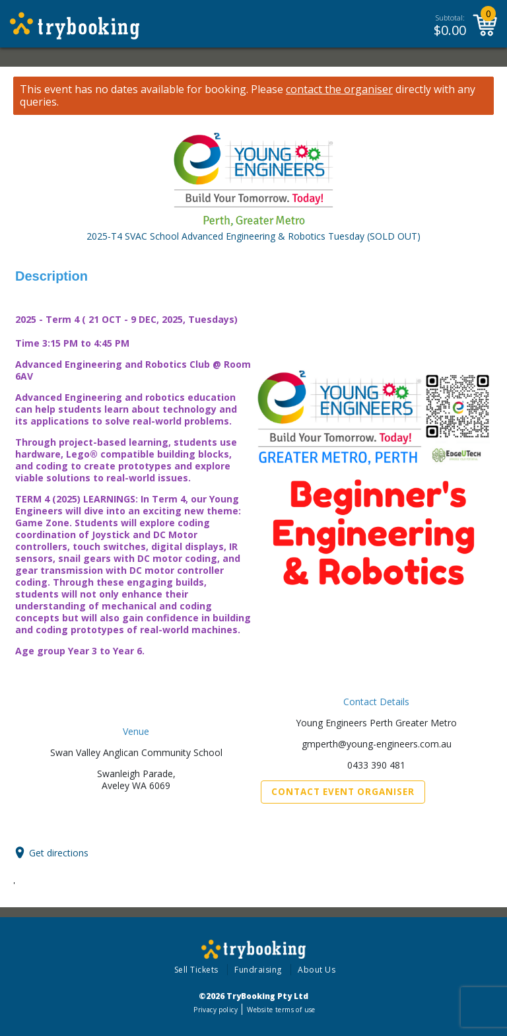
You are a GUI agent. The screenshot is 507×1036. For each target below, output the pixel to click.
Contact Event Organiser (343, 792)
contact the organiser (339, 89)
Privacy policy (215, 1009)
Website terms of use (281, 1009)
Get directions (58, 852)
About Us (316, 969)
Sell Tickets (196, 969)
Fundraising (258, 969)
